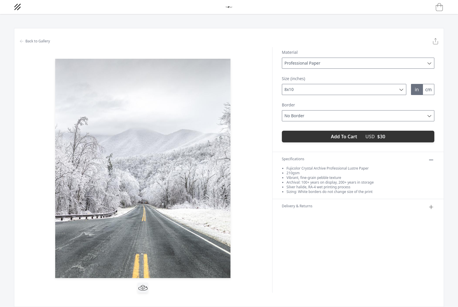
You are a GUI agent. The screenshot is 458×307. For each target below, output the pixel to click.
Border (288, 105)
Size (293, 78)
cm (428, 89)
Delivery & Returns (358, 207)
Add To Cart (358, 136)
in (417, 89)
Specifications (358, 160)
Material (290, 52)
